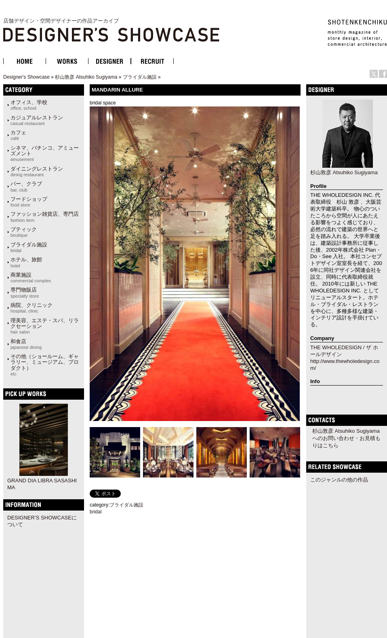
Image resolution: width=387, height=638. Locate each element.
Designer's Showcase (26, 77)
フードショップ (29, 201)
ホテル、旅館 (26, 262)
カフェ (18, 135)
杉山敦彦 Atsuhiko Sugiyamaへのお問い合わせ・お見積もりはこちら (346, 438)
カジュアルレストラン (37, 120)
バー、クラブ (26, 186)
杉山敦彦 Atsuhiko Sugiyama (86, 77)
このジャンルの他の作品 (339, 480)
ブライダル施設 (140, 77)
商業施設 (31, 277)
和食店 (26, 344)
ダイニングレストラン (37, 171)
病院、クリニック (32, 307)
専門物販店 (25, 292)
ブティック (24, 232)
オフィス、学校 (29, 105)
